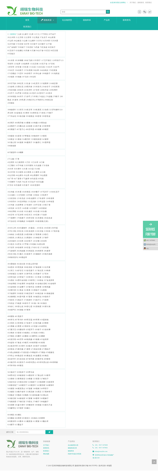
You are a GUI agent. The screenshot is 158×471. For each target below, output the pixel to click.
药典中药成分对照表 (74, 454)
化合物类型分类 (73, 445)
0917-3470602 (150, 240)
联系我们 (148, 2)
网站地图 (46, 454)
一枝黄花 (12, 34)
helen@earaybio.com (152, 244)
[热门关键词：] (108, 12)
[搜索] (83, 12)
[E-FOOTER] (8, 442)
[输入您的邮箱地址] (32, 432)
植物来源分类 (72, 448)
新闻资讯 (141, 2)
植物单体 (71, 451)
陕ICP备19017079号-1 (90, 466)
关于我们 (133, 2)
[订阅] (49, 432)
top (154, 461)
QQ (151, 248)
